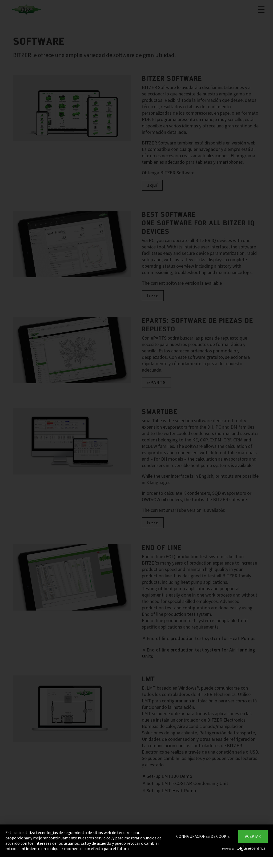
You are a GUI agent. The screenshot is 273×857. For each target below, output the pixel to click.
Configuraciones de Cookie (203, 836)
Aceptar (253, 836)
